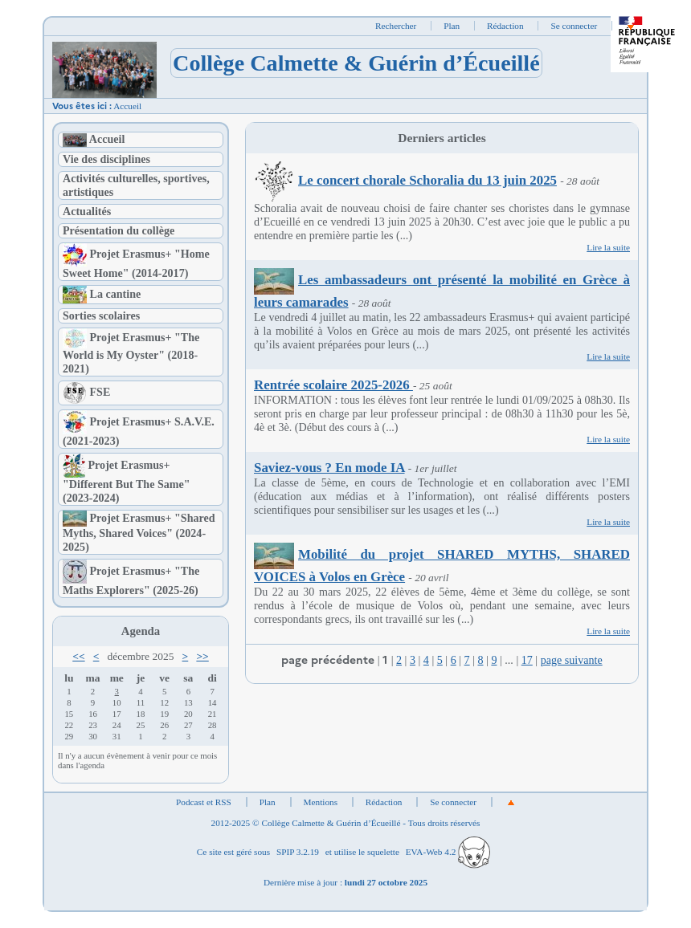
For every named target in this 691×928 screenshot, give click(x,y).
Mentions (321, 802)
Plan (452, 26)
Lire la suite (608, 247)
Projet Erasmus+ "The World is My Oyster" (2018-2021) (131, 353)
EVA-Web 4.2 (448, 851)
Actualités (87, 211)
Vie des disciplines (106, 159)
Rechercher (395, 26)
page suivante (572, 659)
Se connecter (573, 26)
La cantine (102, 293)
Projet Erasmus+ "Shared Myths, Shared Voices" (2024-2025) (139, 532)
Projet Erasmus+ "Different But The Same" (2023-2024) (126, 481)
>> (202, 656)
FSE (86, 391)
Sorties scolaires (101, 315)
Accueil (127, 106)
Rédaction (505, 26)
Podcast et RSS (203, 802)
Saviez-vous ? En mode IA (329, 467)
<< (78, 656)
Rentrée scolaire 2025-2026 (333, 385)
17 (527, 659)
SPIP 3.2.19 (297, 852)
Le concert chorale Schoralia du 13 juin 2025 (405, 180)
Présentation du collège (118, 230)
